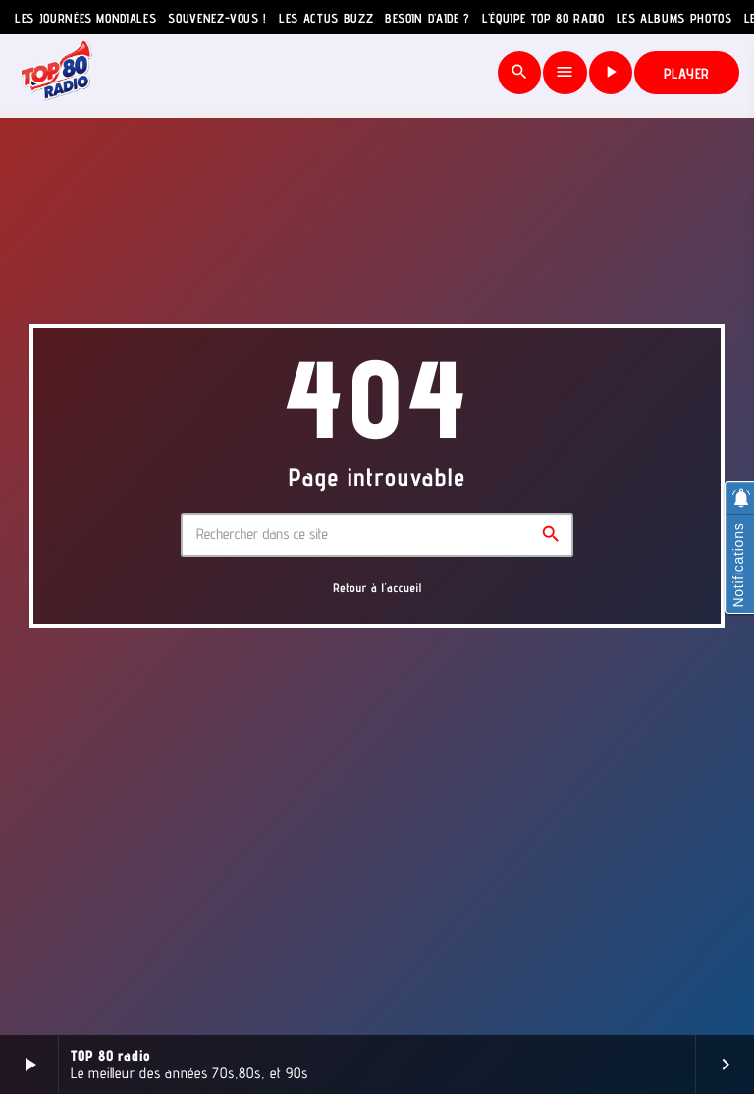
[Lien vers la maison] (56, 72)
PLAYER (687, 73)
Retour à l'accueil (377, 587)
